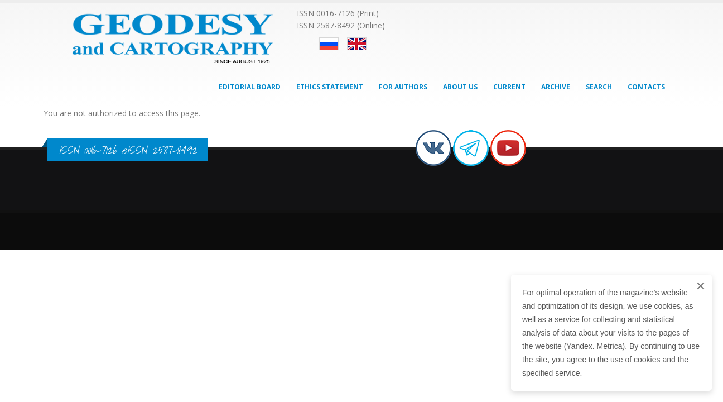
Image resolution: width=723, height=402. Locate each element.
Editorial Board (250, 87)
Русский (329, 43)
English (357, 43)
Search (599, 87)
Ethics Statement (329, 87)
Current (509, 87)
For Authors (403, 87)
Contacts (646, 87)
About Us (460, 87)
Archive (555, 87)
